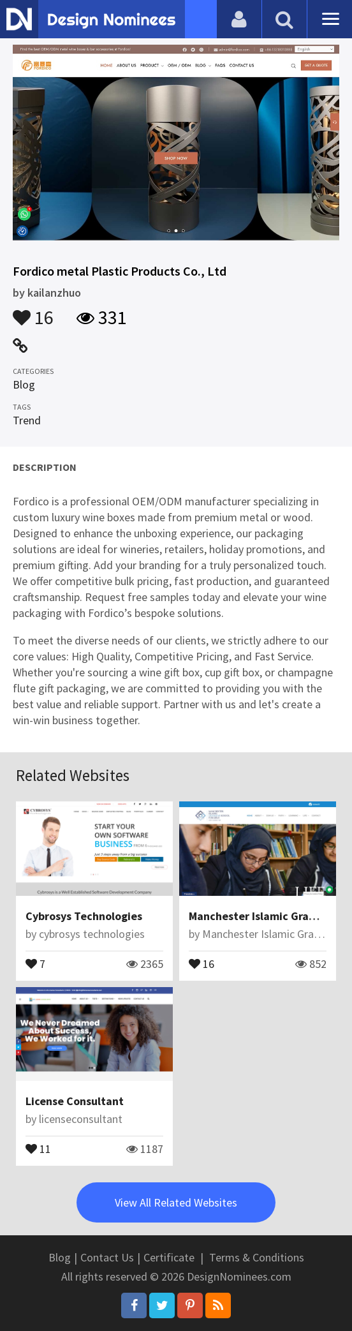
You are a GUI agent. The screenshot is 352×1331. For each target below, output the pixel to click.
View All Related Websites (176, 1202)
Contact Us (107, 1257)
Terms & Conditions (256, 1257)
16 (33, 311)
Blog (24, 384)
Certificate (168, 1257)
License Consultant (75, 1101)
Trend (27, 420)
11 (38, 1147)
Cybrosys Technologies (84, 916)
